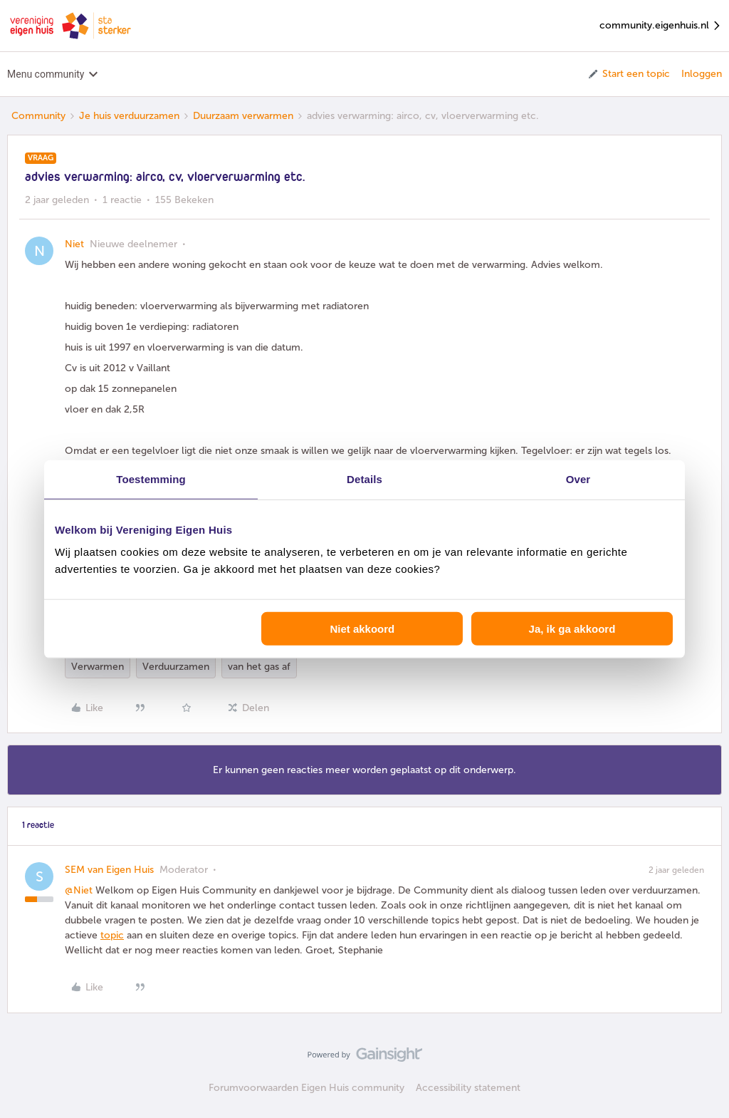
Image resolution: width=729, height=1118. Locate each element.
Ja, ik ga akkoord (572, 629)
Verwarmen (97, 667)
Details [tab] (364, 478)
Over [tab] (578, 478)
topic (112, 935)
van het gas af (259, 667)
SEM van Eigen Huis (109, 870)
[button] (628, 74)
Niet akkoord (362, 629)
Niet (74, 244)
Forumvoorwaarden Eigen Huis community (306, 1088)
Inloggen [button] (701, 74)
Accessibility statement (468, 1088)
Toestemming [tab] (151, 478)
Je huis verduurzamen (129, 116)
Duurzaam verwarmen (243, 116)
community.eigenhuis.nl (660, 26)
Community (38, 116)
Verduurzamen (175, 667)
